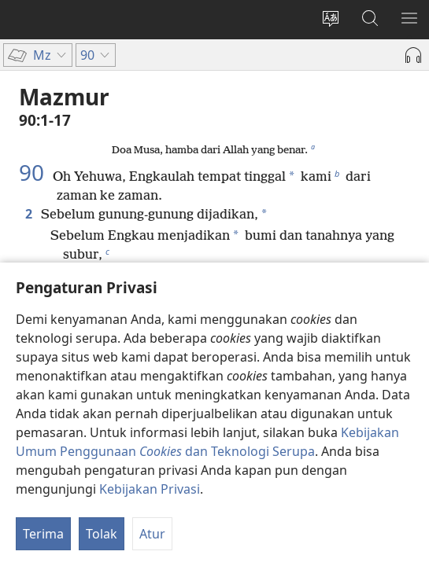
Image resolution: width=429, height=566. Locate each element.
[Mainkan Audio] (413, 55)
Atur (152, 533)
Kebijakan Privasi (149, 489)
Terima (43, 533)
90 (34, 172)
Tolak (101, 533)
